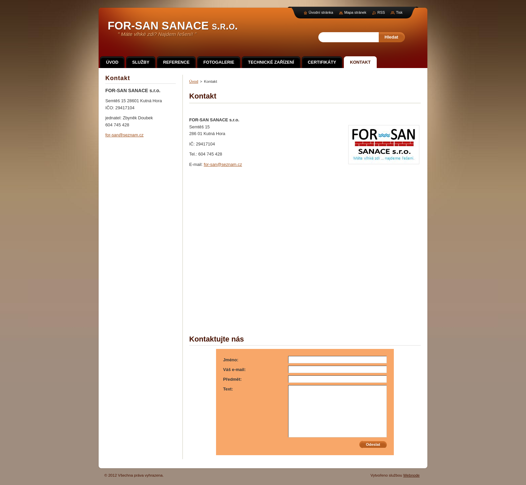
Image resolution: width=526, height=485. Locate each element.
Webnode (411, 475)
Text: (228, 388)
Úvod (193, 81)
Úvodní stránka (321, 12)
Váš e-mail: (234, 369)
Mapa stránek (355, 12)
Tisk (399, 12)
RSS (381, 12)
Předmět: (232, 379)
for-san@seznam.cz (223, 164)
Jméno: (231, 359)
